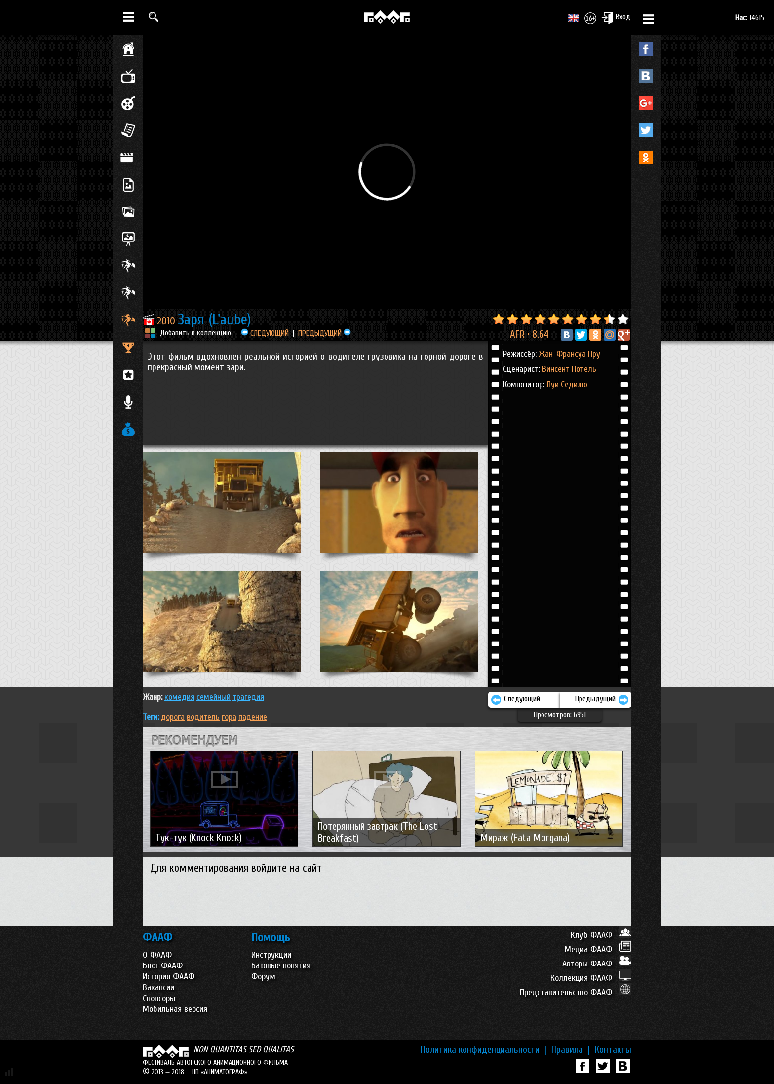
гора (229, 717)
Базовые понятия (280, 966)
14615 (749, 17)
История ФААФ (168, 976)
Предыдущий (602, 699)
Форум (263, 976)
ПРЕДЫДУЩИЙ (324, 333)
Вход (615, 17)
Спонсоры (159, 998)
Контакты (613, 1049)
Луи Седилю (566, 384)
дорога (173, 717)
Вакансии (158, 987)
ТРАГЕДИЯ (248, 697)
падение (252, 717)
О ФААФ (157, 955)
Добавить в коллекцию (195, 332)
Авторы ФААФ (596, 964)
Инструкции (271, 955)
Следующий (515, 699)
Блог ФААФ (163, 966)
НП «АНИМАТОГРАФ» (219, 1072)
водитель (203, 717)
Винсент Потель (569, 369)
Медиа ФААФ (598, 949)
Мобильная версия (175, 1009)
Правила (570, 1049)
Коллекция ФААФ (590, 978)
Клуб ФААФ (601, 935)
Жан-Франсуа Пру (569, 354)
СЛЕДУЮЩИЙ (265, 333)
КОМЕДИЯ (179, 697)
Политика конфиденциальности (483, 1049)
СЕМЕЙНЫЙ (213, 697)
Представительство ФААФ (575, 992)
